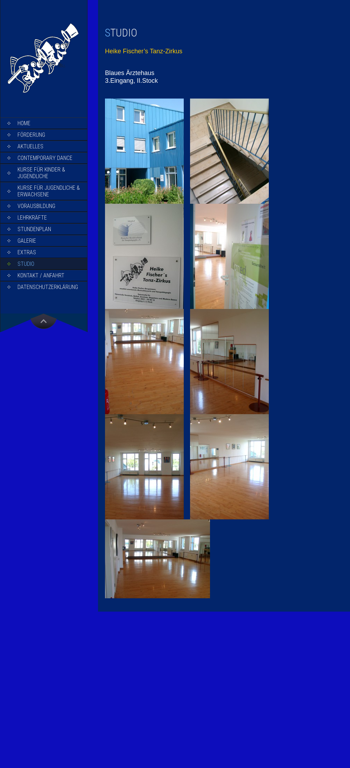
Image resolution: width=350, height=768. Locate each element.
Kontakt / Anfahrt (41, 275)
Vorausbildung (36, 206)
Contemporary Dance (45, 158)
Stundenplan (34, 229)
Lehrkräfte (32, 217)
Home (24, 123)
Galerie (27, 240)
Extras (27, 252)
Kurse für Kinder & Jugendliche (41, 173)
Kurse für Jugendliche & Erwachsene (49, 191)
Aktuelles (30, 146)
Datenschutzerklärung (48, 287)
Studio (26, 264)
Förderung (31, 135)
